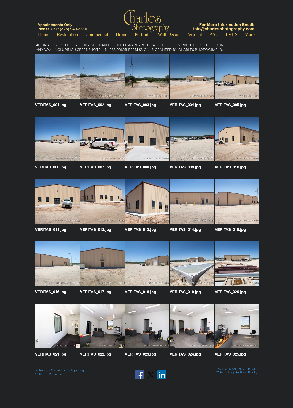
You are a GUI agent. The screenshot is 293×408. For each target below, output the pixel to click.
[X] (150, 374)
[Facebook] (139, 374)
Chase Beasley (249, 372)
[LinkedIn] (161, 374)
